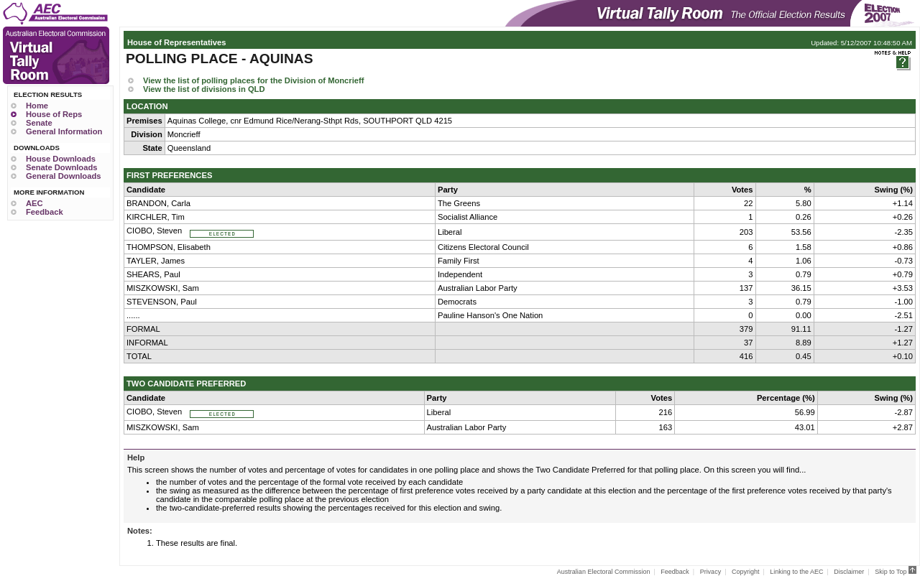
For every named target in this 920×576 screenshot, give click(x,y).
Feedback (44, 212)
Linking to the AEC (796, 571)
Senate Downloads (61, 167)
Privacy (711, 571)
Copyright (746, 571)
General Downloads (63, 176)
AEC (34, 203)
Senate (39, 123)
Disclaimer (849, 571)
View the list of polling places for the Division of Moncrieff (253, 80)
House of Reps (54, 114)
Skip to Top (895, 571)
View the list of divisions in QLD (204, 89)
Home (37, 105)
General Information (64, 131)
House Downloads (61, 158)
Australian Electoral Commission (603, 571)
